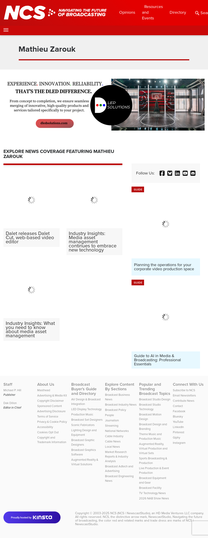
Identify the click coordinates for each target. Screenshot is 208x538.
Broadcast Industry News (121, 404)
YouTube (178, 422)
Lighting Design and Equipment (84, 432)
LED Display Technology (86, 409)
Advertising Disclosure (51, 411)
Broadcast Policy (115, 410)
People (109, 415)
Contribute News (183, 401)
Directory (178, 12)
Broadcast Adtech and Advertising (119, 468)
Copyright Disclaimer (50, 401)
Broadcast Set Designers (87, 420)
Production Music (82, 414)
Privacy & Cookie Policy (52, 422)
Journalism (112, 420)
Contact (178, 406)
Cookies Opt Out (48, 432)
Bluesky (178, 416)
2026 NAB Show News (154, 498)
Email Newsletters (184, 395)
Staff (7, 384)
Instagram (179, 443)
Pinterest (178, 432)
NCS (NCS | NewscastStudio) (130, 513)
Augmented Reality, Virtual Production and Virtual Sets (153, 448)
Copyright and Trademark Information (51, 439)
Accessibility (45, 427)
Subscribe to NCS (184, 390)
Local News (112, 446)
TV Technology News (152, 493)
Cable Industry (114, 436)
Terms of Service (47, 416)
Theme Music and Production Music (150, 436)
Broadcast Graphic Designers (83, 442)
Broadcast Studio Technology (150, 406)
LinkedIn (178, 427)
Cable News (113, 441)
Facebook (179, 411)
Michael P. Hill (12, 390)
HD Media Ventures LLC (173, 513)
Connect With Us (188, 384)
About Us (45, 384)
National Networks (117, 431)
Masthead (43, 390)
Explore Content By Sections (119, 386)
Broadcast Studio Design (154, 399)
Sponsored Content (49, 406)
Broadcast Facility (150, 488)
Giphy (176, 437)
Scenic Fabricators (83, 425)
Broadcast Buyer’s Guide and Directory (84, 389)
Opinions (127, 12)
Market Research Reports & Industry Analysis (116, 456)
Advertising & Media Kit (52, 395)
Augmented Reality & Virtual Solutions (84, 462)
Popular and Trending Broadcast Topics (154, 389)
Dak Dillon (10, 403)
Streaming (111, 425)
